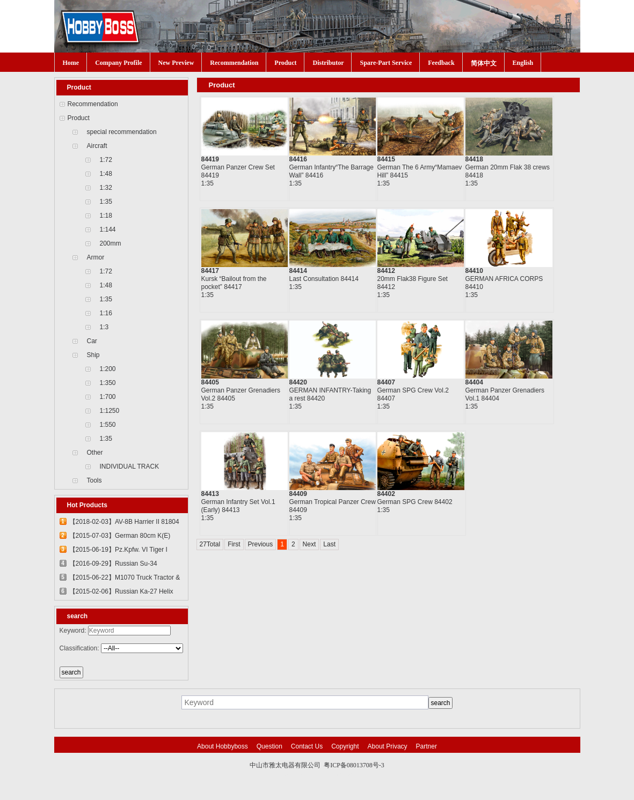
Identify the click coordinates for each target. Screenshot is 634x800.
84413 (210, 494)
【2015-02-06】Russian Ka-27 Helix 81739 (121, 593)
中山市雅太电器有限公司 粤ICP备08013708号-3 (317, 765)
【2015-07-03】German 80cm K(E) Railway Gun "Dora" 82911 (120, 537)
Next (309, 544)
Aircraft (97, 146)
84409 (298, 494)
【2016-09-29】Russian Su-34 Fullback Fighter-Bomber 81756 (114, 565)
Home (71, 62)
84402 (386, 494)
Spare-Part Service (386, 62)
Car (92, 341)
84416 (298, 159)
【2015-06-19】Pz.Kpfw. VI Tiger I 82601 (118, 551)
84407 (386, 382)
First (234, 544)
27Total (210, 544)
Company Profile (118, 62)
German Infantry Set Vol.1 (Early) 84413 (238, 506)
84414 (298, 271)
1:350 (108, 383)
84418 (474, 159)
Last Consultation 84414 (324, 279)
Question (269, 746)
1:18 (106, 215)
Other (95, 452)
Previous (260, 544)
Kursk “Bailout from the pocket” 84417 (234, 283)
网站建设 (340, 776)
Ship (93, 355)
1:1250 (110, 410)
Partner (426, 746)
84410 (474, 271)
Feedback (441, 62)
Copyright (345, 746)
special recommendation (122, 132)
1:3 (104, 327)
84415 (386, 159)
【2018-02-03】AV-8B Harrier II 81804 (124, 521)
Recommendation (234, 62)
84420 (298, 382)
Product (285, 62)
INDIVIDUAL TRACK (129, 466)
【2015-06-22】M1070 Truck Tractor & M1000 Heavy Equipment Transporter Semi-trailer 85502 (124, 579)
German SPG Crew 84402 (415, 502)
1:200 (108, 369)
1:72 (106, 160)
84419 (210, 159)
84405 (210, 382)
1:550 (108, 424)
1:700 (108, 397)
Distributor (328, 62)
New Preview (176, 62)
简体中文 (484, 63)
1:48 (106, 173)
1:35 (106, 201)
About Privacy (387, 746)
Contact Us (307, 746)
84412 (386, 271)
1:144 (108, 229)
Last (329, 544)
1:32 (106, 187)
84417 (210, 271)
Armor (96, 257)
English (523, 62)
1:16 (106, 313)
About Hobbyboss (222, 746)
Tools (94, 480)
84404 (474, 382)
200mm (110, 243)
